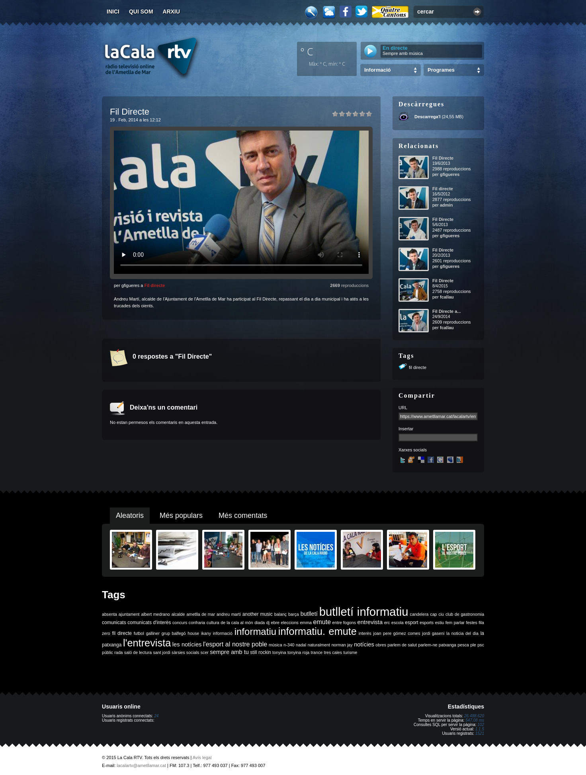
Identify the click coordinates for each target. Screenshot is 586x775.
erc (387, 622)
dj (268, 622)
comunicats (114, 622)
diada (259, 622)
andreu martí (229, 614)
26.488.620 (474, 716)
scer (205, 652)
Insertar (405, 428)
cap (433, 614)
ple (473, 644)
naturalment (319, 644)
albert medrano (155, 614)
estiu (439, 622)
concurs (179, 622)
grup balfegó (174, 633)
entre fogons (344, 622)
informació (222, 633)
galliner (153, 633)
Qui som (141, 11)
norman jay (342, 644)
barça (293, 614)
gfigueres (450, 174)
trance (317, 652)
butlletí (309, 614)
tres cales (333, 652)
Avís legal (202, 757)
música (275, 644)
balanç (280, 614)
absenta (109, 614)
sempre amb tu (229, 652)
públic (107, 652)
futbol (139, 633)
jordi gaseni (433, 633)
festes (471, 622)
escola (397, 622)
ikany (206, 633)
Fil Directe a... (446, 311)
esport (411, 622)
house (193, 633)
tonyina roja (298, 652)
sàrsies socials (185, 652)
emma (306, 622)
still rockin (260, 652)
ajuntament (129, 614)
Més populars (181, 515)
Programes (441, 70)
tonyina (279, 652)
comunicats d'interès (149, 622)
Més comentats (243, 515)
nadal (301, 644)
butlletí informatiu (363, 611)
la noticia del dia (462, 633)
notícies (364, 644)
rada (118, 652)
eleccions (289, 622)
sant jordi (161, 652)
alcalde (178, 614)
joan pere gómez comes (396, 633)
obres (380, 644)
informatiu (255, 631)
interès (365, 633)
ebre (275, 622)
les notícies (187, 644)
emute (322, 622)
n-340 (288, 644)
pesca (463, 644)
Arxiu (171, 11)
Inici (113, 11)
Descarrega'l (427, 116)
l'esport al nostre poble (235, 644)
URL (402, 407)
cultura (213, 622)
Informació (377, 70)
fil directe (417, 367)
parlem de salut (402, 644)
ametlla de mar (200, 614)
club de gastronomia (464, 614)
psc (480, 644)
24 (156, 716)
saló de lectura (138, 652)
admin (446, 205)
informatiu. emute (317, 631)
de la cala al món (237, 622)
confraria (197, 622)
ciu (441, 614)
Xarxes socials (412, 449)
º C (307, 51)
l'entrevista (147, 642)
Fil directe (154, 285)
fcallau (447, 297)
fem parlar (455, 622)
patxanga (447, 644)
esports (427, 622)
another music (257, 614)
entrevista (370, 622)
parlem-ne (428, 644)
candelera (419, 614)
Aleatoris (130, 515)
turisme (350, 652)
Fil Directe (442, 158)
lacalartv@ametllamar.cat (141, 765)
